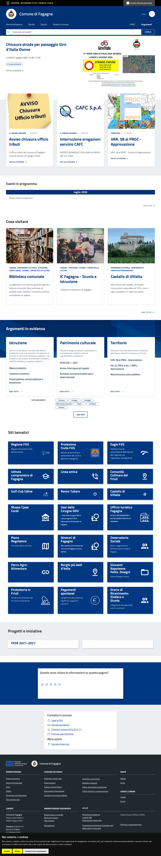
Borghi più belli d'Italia (71, 566)
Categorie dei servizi (53, 771)
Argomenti (146, 24)
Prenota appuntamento (62, 734)
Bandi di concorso (51, 817)
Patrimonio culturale (78, 343)
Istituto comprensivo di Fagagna (22, 475)
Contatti (9, 808)
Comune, (13, 267)
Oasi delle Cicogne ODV (70, 509)
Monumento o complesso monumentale (127, 269)
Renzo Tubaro (70, 491)
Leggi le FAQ (57, 720)
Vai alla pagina (18, 162)
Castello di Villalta (126, 276)
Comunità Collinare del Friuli (119, 475)
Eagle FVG (117, 444)
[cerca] (152, 14)
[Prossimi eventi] (153, 192)
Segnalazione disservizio (92, 820)
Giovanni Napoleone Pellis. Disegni (120, 568)
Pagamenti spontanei (68, 591)
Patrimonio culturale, (27, 267)
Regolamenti (49, 825)
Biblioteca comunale (26, 276)
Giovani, (26, 270)
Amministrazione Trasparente (57, 808)
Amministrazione (13, 771)
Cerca (148, 32)
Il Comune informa (17, 133)
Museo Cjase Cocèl (20, 509)
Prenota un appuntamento (131, 824)
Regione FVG (20, 444)
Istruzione (18, 343)
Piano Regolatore (19, 539)
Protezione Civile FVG (68, 446)
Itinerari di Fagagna (68, 539)
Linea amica (69, 471)
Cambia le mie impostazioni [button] (35, 851)
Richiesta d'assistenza (91, 814)
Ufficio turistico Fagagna (121, 509)
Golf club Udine (21, 491)
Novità (123, 771)
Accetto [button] (7, 851)
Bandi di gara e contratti (53, 814)
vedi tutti (80, 414)
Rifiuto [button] (17, 851)
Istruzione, (43, 267)
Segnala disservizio (60, 744)
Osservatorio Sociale (119, 539)
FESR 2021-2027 (23, 642)
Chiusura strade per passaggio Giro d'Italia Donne (36, 46)
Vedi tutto (149, 205)
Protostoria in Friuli (20, 591)
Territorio (115, 133)
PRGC (132, 24)
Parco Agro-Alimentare (19, 566)
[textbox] (79, 684)
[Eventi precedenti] (8, 192)
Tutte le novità (15, 70)
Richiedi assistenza (60, 725)
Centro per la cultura (40, 270)
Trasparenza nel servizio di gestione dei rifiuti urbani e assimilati (97, 827)
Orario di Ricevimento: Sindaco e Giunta (119, 595)
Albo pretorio (49, 820)
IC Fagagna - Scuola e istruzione (78, 278)
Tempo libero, (15, 270)
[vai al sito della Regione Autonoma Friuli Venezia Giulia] (31, 3)
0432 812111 (66, 729)
